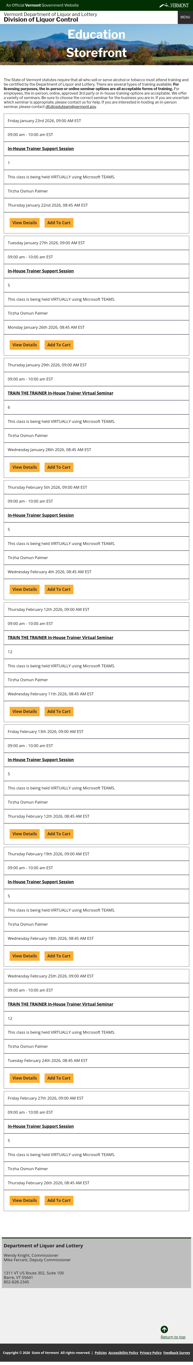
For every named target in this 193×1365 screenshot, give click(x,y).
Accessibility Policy (123, 1352)
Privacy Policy (151, 1352)
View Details (24, 222)
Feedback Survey (176, 1352)
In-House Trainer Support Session (41, 148)
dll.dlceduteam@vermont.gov (70, 106)
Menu (185, 17)
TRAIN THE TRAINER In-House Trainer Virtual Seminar (60, 393)
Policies (101, 1352)
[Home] (91, 17)
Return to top (173, 1333)
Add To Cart (59, 222)
